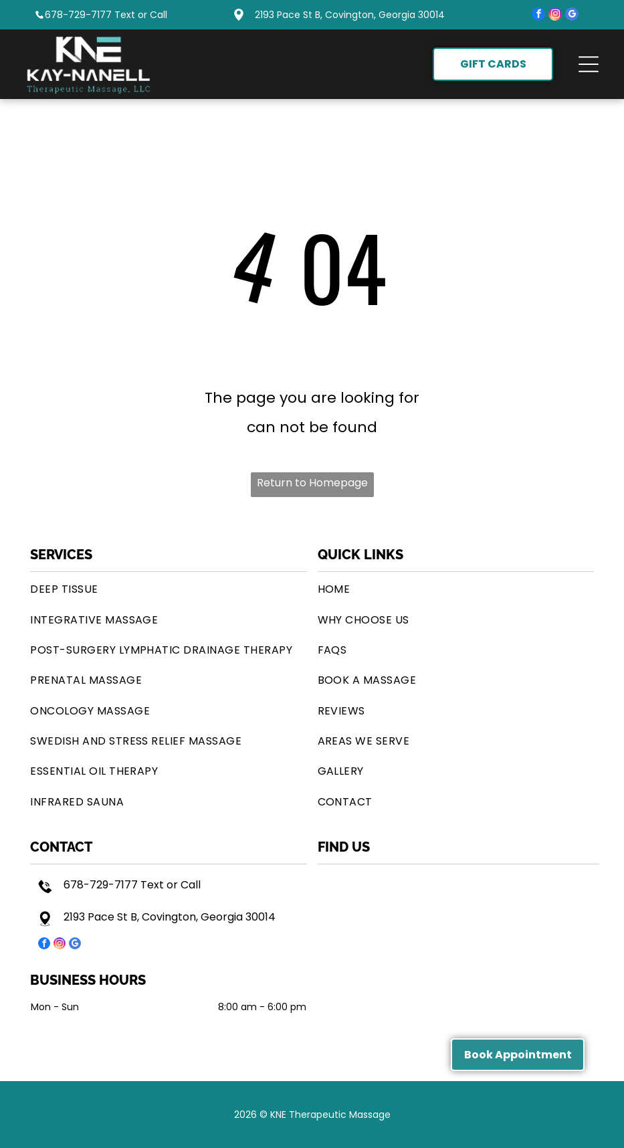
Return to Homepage (312, 482)
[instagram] (555, 15)
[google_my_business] (572, 15)
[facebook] (538, 15)
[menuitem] (168, 589)
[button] (589, 64)
